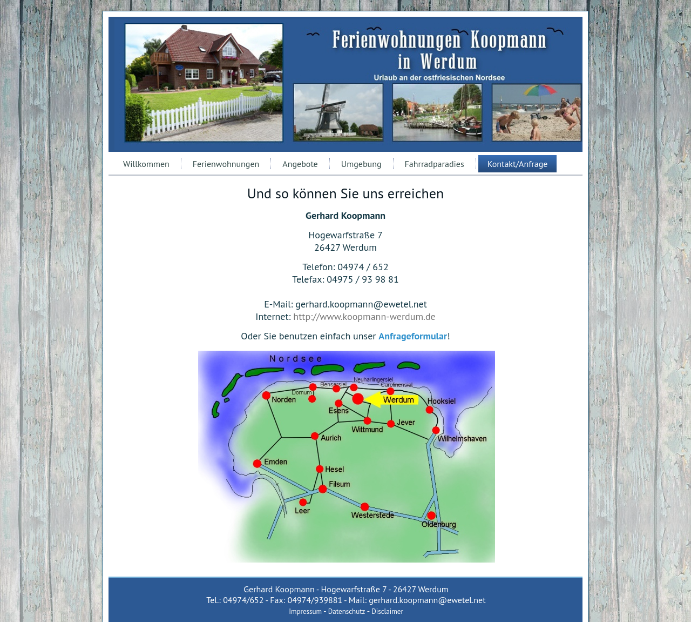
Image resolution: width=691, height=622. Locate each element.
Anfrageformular (412, 336)
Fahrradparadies (434, 163)
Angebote (299, 163)
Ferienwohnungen (226, 163)
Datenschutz (346, 611)
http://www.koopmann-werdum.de (364, 316)
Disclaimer (387, 611)
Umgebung (361, 163)
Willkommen (146, 163)
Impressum (305, 611)
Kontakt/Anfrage (517, 163)
